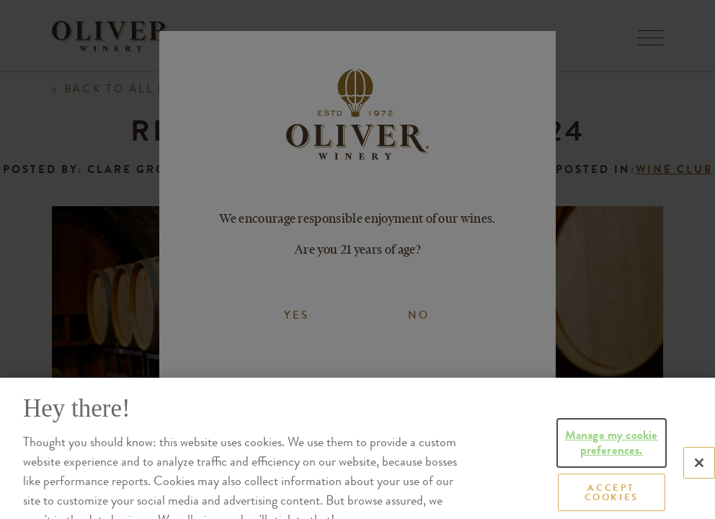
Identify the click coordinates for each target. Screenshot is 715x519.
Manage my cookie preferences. (611, 463)
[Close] (699, 484)
